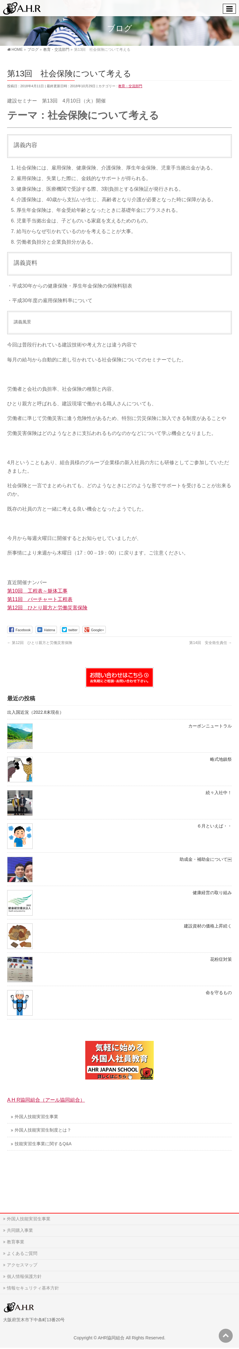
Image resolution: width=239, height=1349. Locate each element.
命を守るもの (219, 992)
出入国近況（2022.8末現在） (35, 712)
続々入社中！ (219, 792)
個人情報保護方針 (24, 1276)
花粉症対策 (221, 959)
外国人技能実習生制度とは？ (43, 1130)
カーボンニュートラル (210, 726)
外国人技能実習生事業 (36, 1116)
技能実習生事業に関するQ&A (43, 1144)
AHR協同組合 (111, 1337)
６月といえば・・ (214, 826)
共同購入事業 (20, 1230)
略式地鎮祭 (221, 759)
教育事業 (15, 1241)
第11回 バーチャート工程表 (40, 599)
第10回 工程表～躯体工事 (37, 590)
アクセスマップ (22, 1264)
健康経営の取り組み (212, 892)
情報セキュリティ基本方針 (33, 1287)
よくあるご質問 (22, 1253)
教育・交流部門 (130, 86)
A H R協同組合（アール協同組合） (46, 1100)
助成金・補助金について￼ (206, 859)
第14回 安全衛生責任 (210, 643)
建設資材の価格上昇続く (208, 926)
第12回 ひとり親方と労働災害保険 (47, 607)
